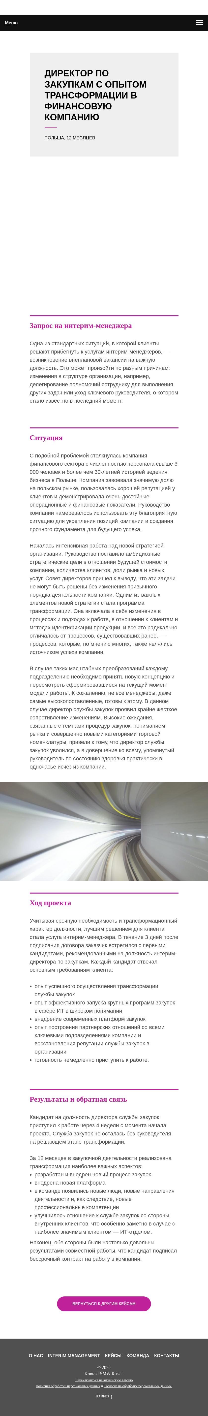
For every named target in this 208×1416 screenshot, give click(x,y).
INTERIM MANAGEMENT (74, 1355)
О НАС (36, 1355)
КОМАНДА (137, 1355)
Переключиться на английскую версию (104, 1380)
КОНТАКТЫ (166, 1355)
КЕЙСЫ (113, 1355)
